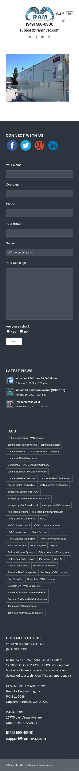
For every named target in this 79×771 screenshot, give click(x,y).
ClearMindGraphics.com (40, 765)
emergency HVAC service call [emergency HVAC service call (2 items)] (23, 505)
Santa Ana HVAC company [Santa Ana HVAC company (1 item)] (41, 579)
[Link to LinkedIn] (69, 14)
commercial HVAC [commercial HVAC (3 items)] (17, 451)
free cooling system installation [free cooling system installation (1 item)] (47, 512)
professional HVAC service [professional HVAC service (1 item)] (21, 559)
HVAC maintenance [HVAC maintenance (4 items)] (18, 532)
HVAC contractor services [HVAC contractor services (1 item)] (47, 525)
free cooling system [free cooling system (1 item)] (18, 512)
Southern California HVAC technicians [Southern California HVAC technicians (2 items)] (27, 599)
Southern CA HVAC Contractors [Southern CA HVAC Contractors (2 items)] (24, 586)
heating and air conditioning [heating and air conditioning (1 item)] (22, 518)
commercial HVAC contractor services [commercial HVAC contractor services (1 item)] (27, 471)
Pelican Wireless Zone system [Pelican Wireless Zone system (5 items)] (54, 552)
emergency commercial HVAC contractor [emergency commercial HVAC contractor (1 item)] (29, 498)
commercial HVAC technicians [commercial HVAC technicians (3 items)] (55, 478)
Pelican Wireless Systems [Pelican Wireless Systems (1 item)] (21, 552)
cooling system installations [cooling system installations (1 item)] (54, 485)
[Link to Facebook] (63, 14)
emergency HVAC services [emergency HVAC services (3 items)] (56, 505)
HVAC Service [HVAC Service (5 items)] (39, 532)
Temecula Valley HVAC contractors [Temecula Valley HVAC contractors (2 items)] (26, 612)
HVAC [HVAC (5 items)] (43, 518)
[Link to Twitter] (57, 14)
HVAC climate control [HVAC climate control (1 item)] (19, 525)
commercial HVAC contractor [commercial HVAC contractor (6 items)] (22, 458)
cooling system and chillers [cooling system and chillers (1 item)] (21, 485)
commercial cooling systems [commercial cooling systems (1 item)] (22, 444)
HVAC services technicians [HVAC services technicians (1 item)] (21, 538)
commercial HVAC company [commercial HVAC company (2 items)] (45, 451)
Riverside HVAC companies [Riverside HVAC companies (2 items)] (22, 572)
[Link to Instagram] (49, 37)
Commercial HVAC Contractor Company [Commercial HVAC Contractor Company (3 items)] (28, 465)
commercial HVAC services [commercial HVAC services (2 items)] (22, 478)
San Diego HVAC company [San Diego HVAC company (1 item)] (54, 572)
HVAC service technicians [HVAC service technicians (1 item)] (52, 538)
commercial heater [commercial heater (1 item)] (50, 444)
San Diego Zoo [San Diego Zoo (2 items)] (15, 579)
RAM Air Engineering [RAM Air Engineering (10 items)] (18, 565)
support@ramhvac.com (26, 738)
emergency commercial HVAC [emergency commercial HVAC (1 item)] (23, 491)
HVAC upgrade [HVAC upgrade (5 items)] (38, 545)
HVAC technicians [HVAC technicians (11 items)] (17, 545)
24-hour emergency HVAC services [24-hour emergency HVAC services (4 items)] (26, 438)
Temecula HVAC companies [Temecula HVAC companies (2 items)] (22, 606)
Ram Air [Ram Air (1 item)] (58, 559)
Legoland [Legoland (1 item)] (54, 545)
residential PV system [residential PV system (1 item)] (44, 565)
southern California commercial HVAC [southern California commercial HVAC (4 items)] (27, 592)
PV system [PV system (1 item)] (44, 559)
